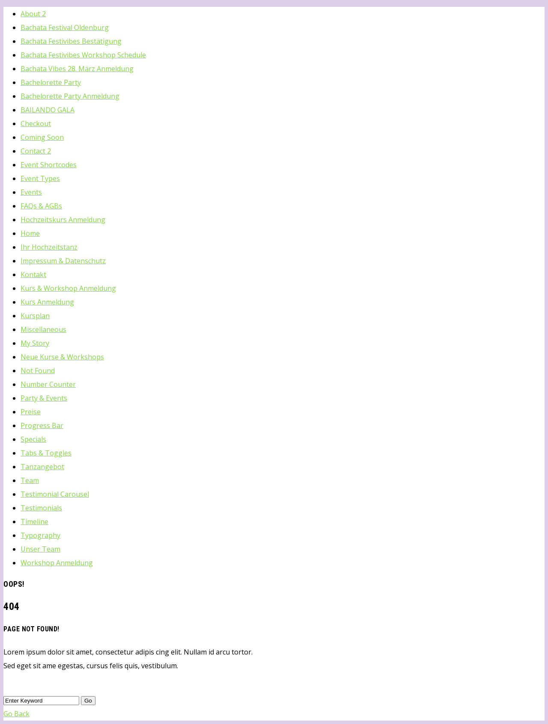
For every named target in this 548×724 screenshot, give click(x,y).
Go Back (16, 713)
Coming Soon (42, 137)
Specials (33, 439)
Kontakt (33, 274)
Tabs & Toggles (46, 453)
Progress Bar (42, 425)
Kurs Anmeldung (47, 302)
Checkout (36, 123)
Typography (40, 535)
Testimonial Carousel (55, 494)
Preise (31, 411)
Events (31, 192)
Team (30, 480)
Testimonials (41, 508)
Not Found (38, 370)
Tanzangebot (42, 466)
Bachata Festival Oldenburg (65, 27)
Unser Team (40, 549)
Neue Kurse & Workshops (62, 357)
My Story (35, 343)
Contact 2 (36, 151)
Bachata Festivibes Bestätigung (71, 41)
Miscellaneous (43, 329)
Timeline (34, 521)
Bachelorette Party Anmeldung (70, 96)
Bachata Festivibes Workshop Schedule (83, 55)
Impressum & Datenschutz (63, 260)
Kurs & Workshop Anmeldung (68, 288)
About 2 (33, 13)
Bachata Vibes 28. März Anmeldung (77, 68)
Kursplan (35, 315)
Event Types (40, 178)
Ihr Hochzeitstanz (49, 247)
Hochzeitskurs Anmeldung (63, 219)
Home (30, 233)
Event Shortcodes (49, 164)
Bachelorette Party (51, 82)
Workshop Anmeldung (57, 562)
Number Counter (48, 384)
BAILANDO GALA (47, 110)
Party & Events (44, 398)
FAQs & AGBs (41, 206)
